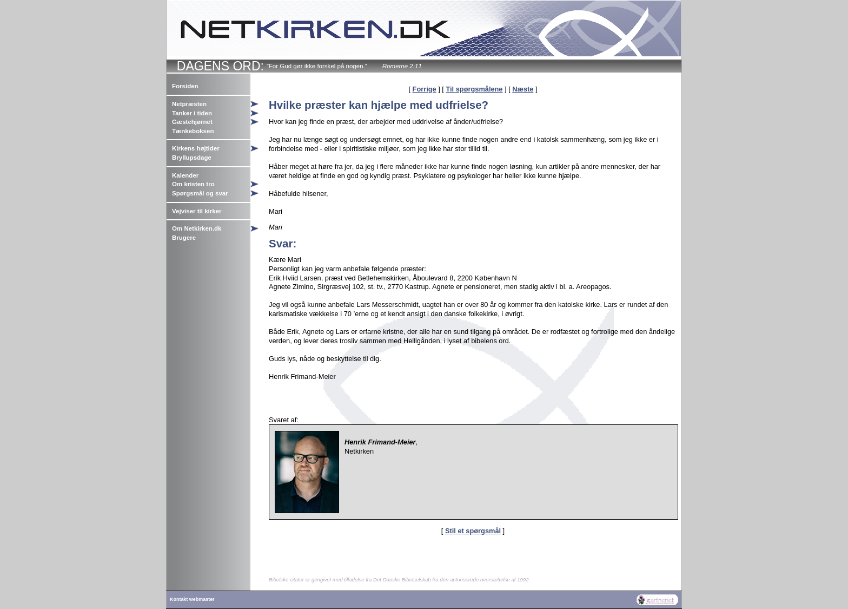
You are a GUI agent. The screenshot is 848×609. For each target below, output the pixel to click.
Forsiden (185, 86)
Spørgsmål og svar (200, 193)
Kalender (185, 175)
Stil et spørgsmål (473, 531)
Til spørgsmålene (474, 89)
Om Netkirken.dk (197, 228)
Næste (522, 89)
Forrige (424, 89)
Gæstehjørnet (192, 122)
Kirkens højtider (196, 148)
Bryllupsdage (191, 157)
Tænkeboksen (193, 131)
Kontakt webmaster (192, 599)
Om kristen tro (193, 184)
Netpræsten (189, 104)
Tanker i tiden (192, 113)
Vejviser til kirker (197, 211)
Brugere (184, 237)
